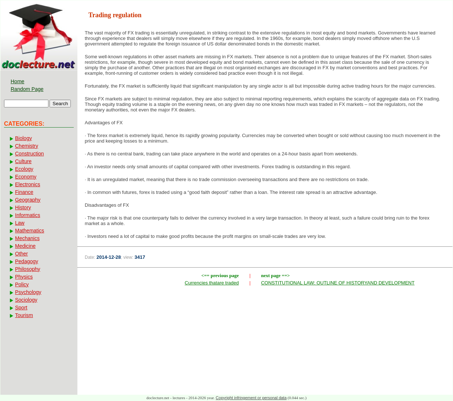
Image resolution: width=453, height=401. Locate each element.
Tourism (24, 315)
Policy (22, 284)
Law (20, 223)
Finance (24, 192)
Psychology (28, 292)
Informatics (27, 215)
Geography (27, 200)
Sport (21, 307)
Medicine (25, 246)
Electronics (27, 184)
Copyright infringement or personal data (251, 398)
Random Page (27, 89)
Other (21, 254)
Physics (24, 277)
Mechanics (27, 238)
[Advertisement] (265, 342)
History (23, 207)
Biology (23, 138)
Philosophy (27, 269)
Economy (25, 177)
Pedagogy (26, 261)
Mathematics (29, 230)
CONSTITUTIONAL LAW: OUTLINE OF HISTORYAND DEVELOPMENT (337, 283)
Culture (23, 161)
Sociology (26, 300)
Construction (29, 154)
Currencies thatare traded (212, 283)
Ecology (24, 169)
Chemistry (26, 146)
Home (17, 81)
